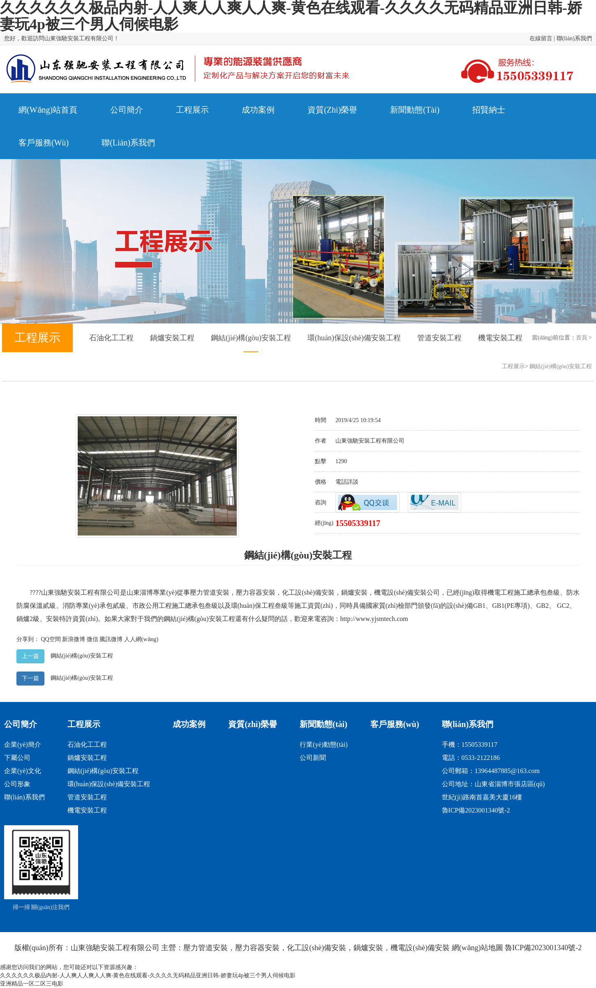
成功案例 (189, 724)
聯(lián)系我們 (574, 38)
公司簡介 (20, 724)
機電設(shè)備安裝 (400, 592)
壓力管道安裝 (209, 592)
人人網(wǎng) (141, 639)
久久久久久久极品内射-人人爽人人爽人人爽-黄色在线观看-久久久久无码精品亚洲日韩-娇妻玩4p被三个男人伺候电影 (148, 975)
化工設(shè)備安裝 (308, 592)
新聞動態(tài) (323, 724)
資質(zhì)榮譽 (252, 724)
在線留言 (540, 38)
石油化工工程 (111, 338)
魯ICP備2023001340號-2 (476, 810)
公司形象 (17, 783)
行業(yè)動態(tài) (323, 744)
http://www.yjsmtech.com (374, 618)
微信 (92, 639)
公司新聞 (313, 757)
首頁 (581, 338)
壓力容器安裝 (255, 592)
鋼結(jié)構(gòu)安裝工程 (251, 338)
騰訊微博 (110, 639)
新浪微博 (73, 639)
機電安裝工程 (500, 338)
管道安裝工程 (439, 338)
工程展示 (513, 366)
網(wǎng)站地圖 (477, 948)
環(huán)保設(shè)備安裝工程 (354, 338)
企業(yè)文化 (22, 770)
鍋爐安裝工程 (172, 338)
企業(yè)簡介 (22, 744)
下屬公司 (17, 757)
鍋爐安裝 (354, 592)
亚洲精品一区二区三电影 (31, 984)
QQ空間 (51, 639)
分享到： (27, 639)
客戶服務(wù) (394, 724)
